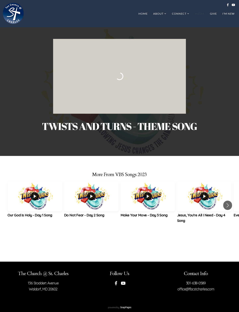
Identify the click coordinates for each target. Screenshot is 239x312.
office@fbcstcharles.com (195, 289)
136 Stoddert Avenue (43, 283)
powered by (119, 307)
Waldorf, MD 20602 (43, 289)
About (159, 13)
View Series (119, 239)
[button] (227, 205)
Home (143, 13)
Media (199, 13)
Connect (180, 13)
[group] (34, 202)
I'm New (228, 13)
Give (213, 13)
